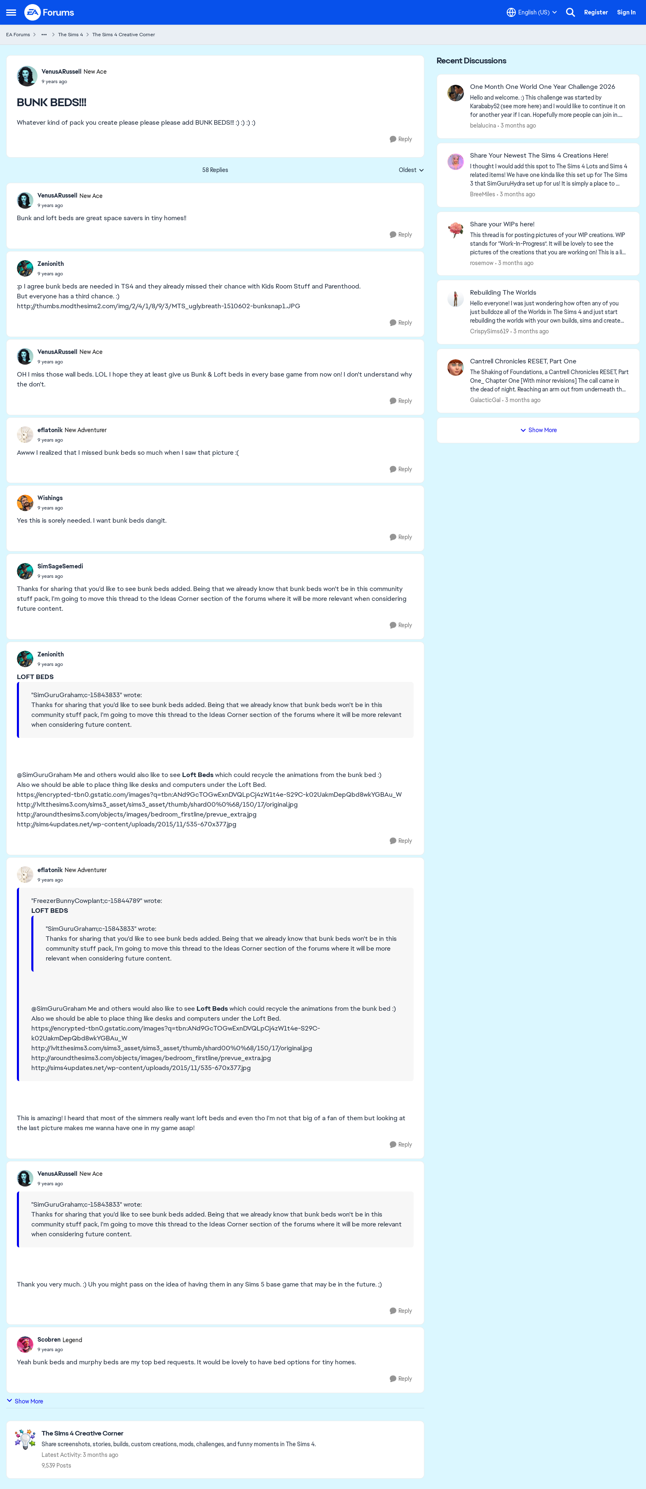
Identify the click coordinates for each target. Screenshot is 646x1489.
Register (596, 12)
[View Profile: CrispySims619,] (455, 299)
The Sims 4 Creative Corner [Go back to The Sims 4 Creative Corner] (123, 34)
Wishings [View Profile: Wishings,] (50, 498)
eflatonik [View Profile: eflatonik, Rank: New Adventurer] (50, 430)
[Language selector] (532, 12)
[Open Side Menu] (11, 12)
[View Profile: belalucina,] (455, 93)
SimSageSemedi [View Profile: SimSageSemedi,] (60, 566)
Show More (24, 1401)
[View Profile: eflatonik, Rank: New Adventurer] (25, 434)
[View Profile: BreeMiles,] (455, 162)
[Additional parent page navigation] (44, 34)
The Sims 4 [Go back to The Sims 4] (70, 34)
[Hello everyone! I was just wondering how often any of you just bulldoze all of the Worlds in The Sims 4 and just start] (549, 312)
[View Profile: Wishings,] (25, 503)
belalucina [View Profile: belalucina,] (483, 125)
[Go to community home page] (49, 12)
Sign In (626, 12)
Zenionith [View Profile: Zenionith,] (50, 264)
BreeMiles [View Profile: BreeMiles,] (482, 194)
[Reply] (401, 139)
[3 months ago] (517, 125)
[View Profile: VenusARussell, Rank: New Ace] (27, 76)
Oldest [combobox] (411, 170)
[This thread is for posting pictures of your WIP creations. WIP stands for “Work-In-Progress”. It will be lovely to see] (549, 243)
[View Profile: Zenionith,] (25, 268)
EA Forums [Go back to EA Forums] (18, 34)
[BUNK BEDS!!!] (70, 205)
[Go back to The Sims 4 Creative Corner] (179, 1433)
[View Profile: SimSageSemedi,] (25, 571)
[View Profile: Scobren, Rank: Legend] (25, 1344)
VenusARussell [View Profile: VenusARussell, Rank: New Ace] (62, 71)
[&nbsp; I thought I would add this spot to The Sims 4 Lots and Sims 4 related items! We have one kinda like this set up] (549, 175)
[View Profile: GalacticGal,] (455, 367)
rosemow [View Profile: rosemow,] (482, 262)
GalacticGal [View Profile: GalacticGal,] (485, 400)
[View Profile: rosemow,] (455, 230)
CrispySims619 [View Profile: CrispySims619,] (489, 331)
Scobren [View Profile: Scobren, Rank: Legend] (49, 1339)
